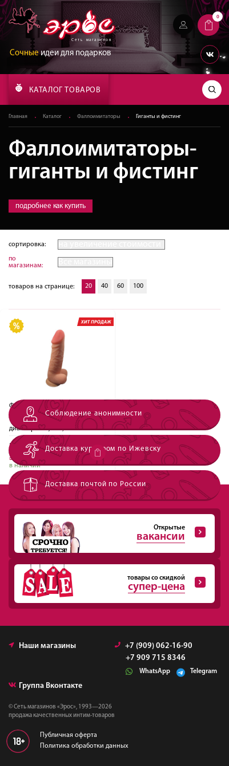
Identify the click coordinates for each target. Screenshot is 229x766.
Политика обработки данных (84, 746)
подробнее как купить (50, 206)
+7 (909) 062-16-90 (153, 646)
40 (104, 286)
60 (120, 286)
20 (88, 286)
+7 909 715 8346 (156, 658)
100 (138, 286)
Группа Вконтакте (45, 686)
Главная (18, 117)
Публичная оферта (68, 735)
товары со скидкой (110, 583)
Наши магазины (42, 646)
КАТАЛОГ (58, 89)
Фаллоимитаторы (98, 117)
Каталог (52, 117)
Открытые (110, 533)
